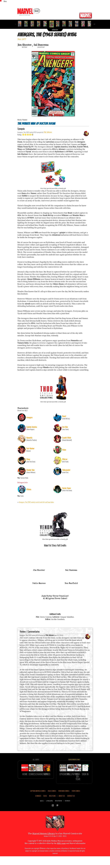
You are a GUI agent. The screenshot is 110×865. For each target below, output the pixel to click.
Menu (5, 1)
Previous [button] (16, 24)
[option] (20, 24)
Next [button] (94, 24)
